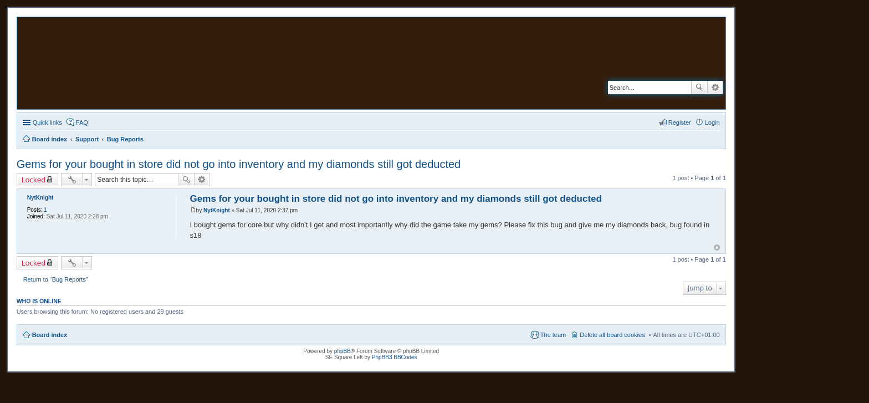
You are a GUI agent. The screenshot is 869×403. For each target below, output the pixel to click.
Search (699, 87)
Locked (34, 180)
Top (717, 247)
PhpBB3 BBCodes (394, 357)
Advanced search (715, 87)
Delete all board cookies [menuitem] (612, 334)
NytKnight (40, 198)
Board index (50, 334)
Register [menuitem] (679, 122)
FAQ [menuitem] (82, 122)
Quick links (47, 122)
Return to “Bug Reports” (55, 279)
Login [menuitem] (712, 122)
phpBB (342, 351)
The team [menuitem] (553, 334)
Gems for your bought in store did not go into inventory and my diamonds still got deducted (239, 164)
